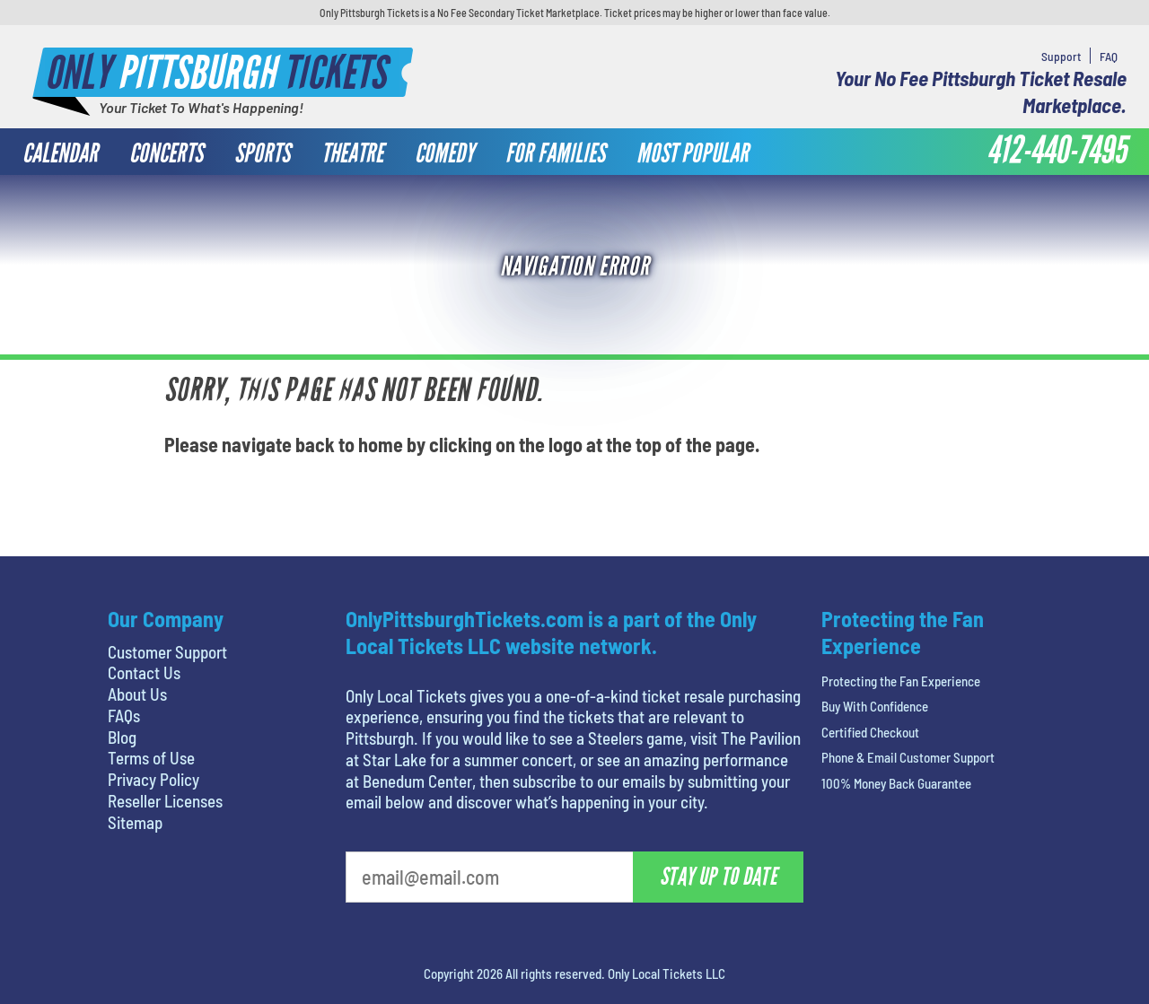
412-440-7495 (1057, 150)
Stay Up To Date (718, 876)
